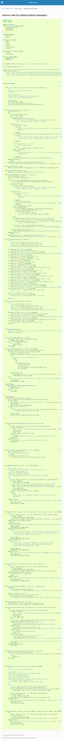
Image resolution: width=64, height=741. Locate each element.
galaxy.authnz (18, 8)
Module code (9, 8)
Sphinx (10, 738)
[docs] (59, 82)
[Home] (2, 8)
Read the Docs (32, 738)
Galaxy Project (33, 2)
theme (19, 738)
